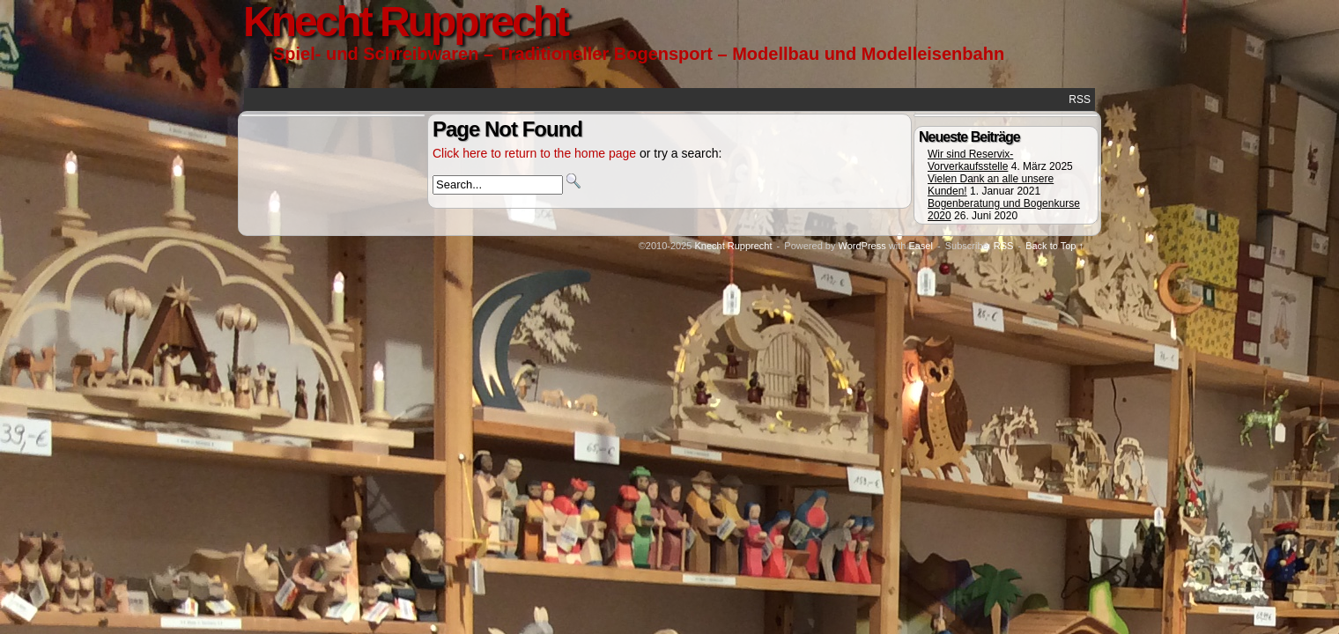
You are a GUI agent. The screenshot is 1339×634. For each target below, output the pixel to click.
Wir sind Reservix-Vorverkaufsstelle (970, 160)
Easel (920, 245)
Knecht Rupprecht (733, 245)
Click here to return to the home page (534, 153)
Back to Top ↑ (1054, 245)
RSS (1080, 99)
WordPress (861, 245)
